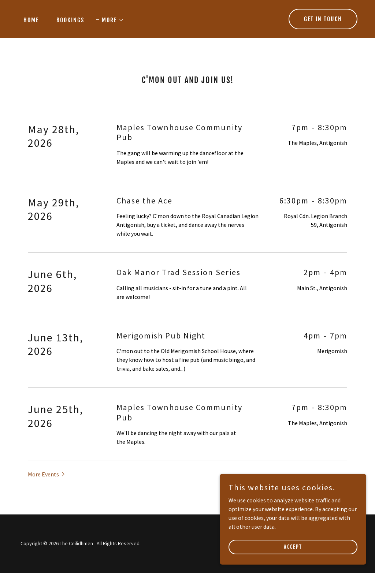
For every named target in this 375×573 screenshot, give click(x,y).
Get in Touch (323, 19)
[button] (110, 20)
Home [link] (31, 20)
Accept (293, 547)
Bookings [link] (70, 20)
